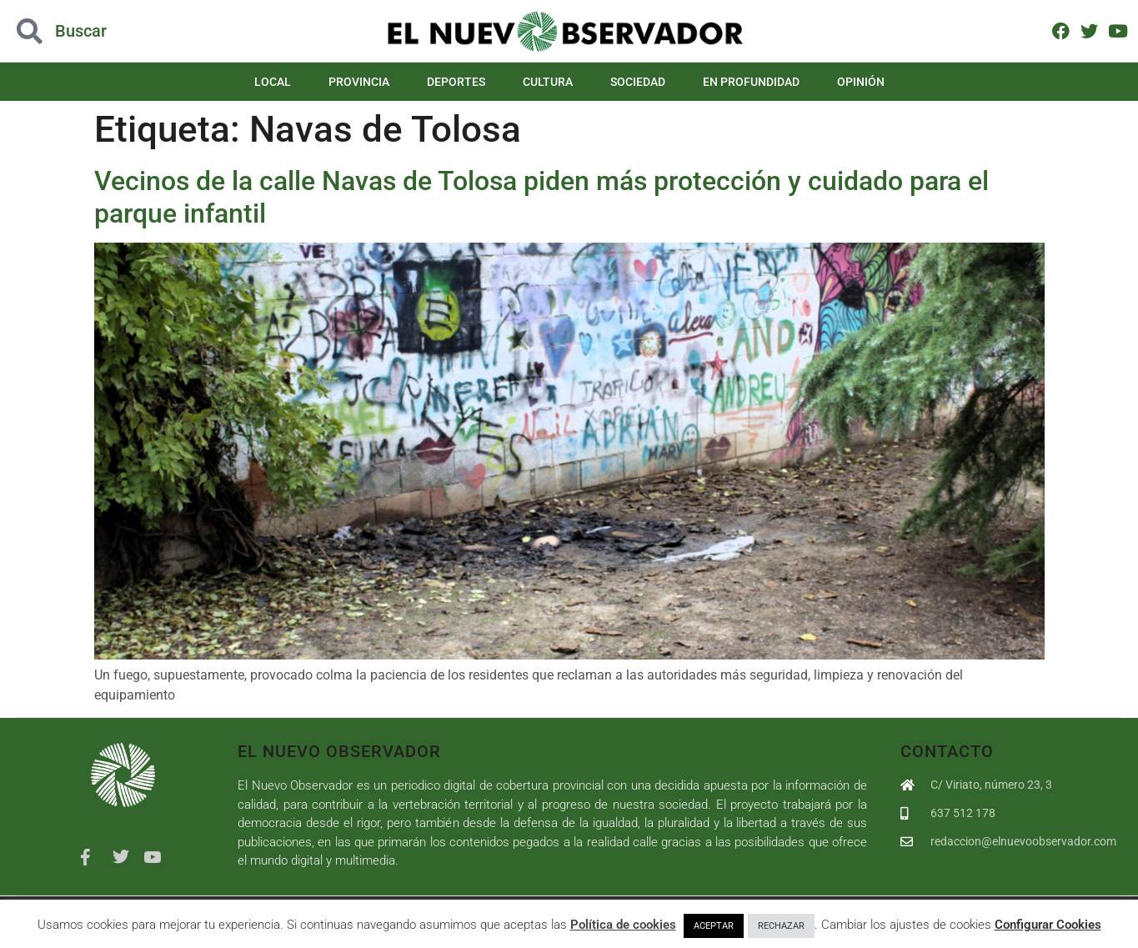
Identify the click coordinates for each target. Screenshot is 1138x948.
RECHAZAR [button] (781, 925)
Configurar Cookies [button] (1048, 924)
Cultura (548, 81)
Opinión (861, 81)
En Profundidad (751, 81)
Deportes (456, 81)
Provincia (358, 81)
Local (272, 81)
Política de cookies (623, 924)
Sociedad (637, 81)
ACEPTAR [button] (714, 925)
